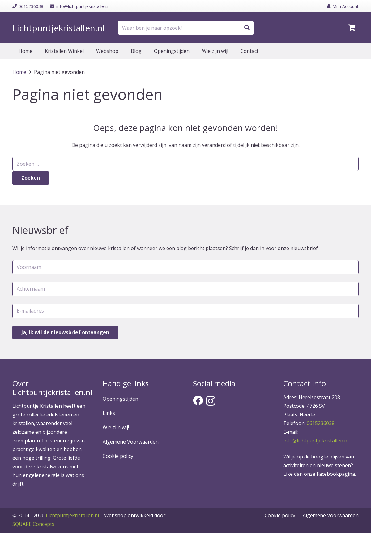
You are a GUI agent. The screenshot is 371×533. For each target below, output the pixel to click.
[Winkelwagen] (352, 27)
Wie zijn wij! (116, 427)
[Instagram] (210, 400)
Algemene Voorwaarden (131, 441)
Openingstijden (120, 398)
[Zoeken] (247, 27)
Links (109, 413)
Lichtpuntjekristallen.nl (72, 515)
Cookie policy (118, 456)
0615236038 (321, 423)
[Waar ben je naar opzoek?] (186, 28)
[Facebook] (198, 400)
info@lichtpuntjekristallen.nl (315, 440)
